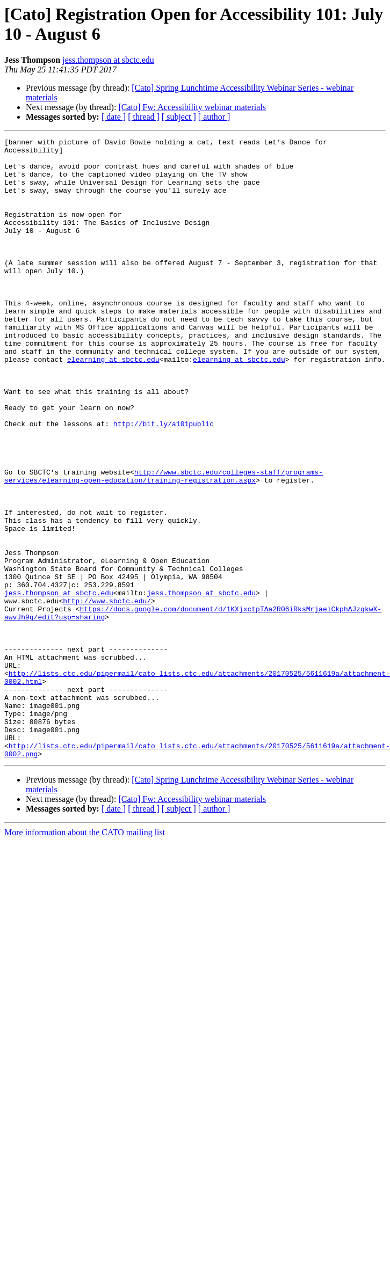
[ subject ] (179, 116)
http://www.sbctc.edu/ (107, 694)
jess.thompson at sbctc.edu (108, 59)
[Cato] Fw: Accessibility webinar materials (192, 107)
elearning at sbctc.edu (113, 404)
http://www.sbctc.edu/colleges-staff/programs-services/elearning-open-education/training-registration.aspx (163, 544)
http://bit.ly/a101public (163, 481)
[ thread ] (144, 116)
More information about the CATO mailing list (84, 956)
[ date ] (114, 116)
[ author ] (214, 116)
